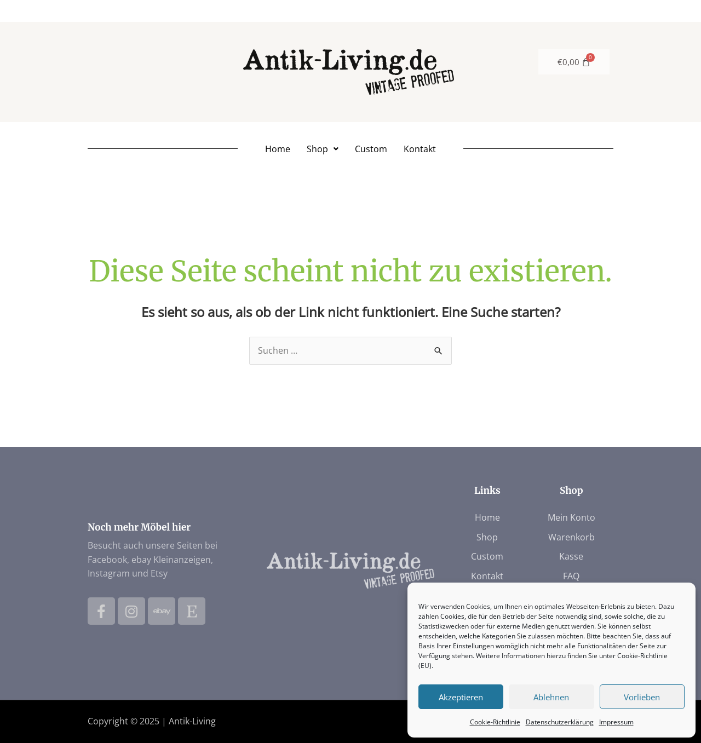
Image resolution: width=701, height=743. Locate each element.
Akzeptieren (461, 697)
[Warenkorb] (574, 61)
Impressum (616, 722)
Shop (322, 149)
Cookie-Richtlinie (495, 722)
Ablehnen (551, 697)
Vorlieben (642, 697)
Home (277, 149)
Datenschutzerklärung (560, 722)
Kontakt (420, 149)
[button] (322, 149)
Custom (371, 149)
